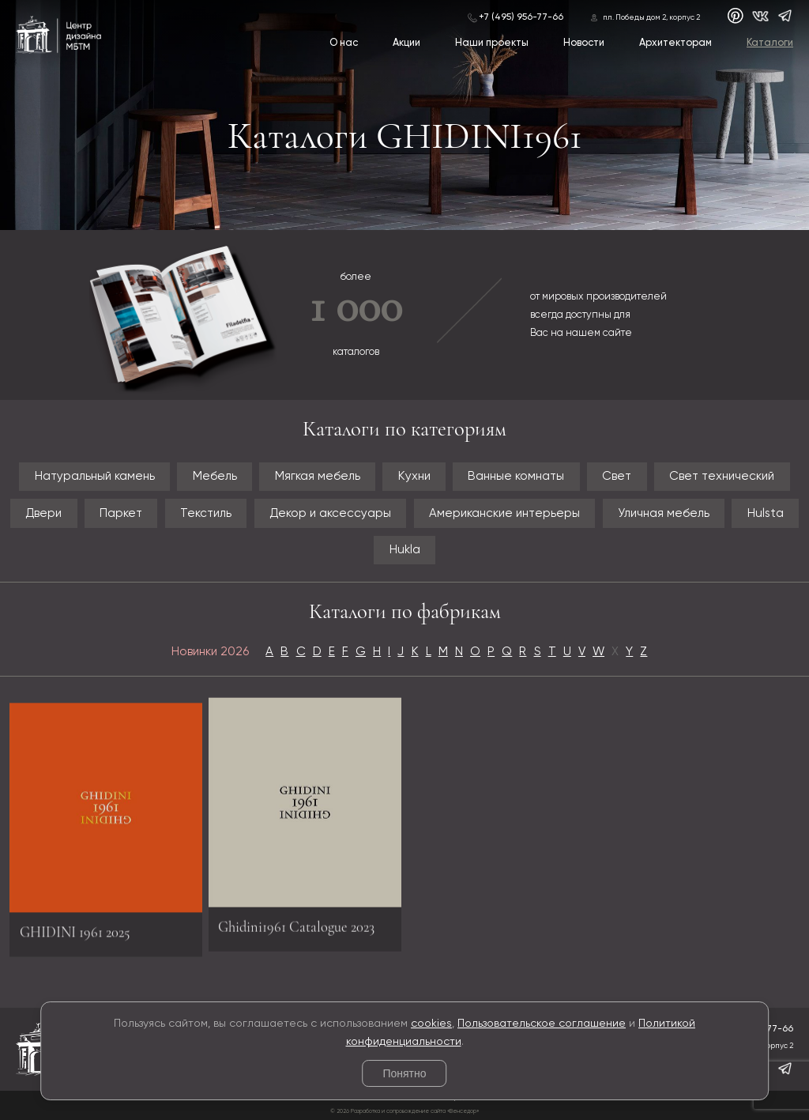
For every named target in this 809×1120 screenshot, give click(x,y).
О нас (343, 43)
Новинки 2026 (210, 652)
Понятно (404, 1073)
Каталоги (770, 43)
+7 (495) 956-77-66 (521, 17)
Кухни (414, 476)
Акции (406, 43)
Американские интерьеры (504, 513)
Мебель (215, 476)
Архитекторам (675, 43)
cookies (431, 1023)
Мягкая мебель (317, 476)
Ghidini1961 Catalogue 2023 (296, 921)
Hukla (404, 550)
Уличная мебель (663, 513)
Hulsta (765, 513)
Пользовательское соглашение (541, 1023)
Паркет (121, 513)
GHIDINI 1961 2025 (75, 936)
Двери (43, 513)
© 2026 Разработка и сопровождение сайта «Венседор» (404, 1111)
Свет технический (721, 476)
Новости (583, 43)
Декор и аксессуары (330, 513)
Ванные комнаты (516, 476)
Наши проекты (492, 43)
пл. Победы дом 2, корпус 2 (651, 17)
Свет (616, 476)
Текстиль (205, 513)
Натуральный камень (95, 476)
